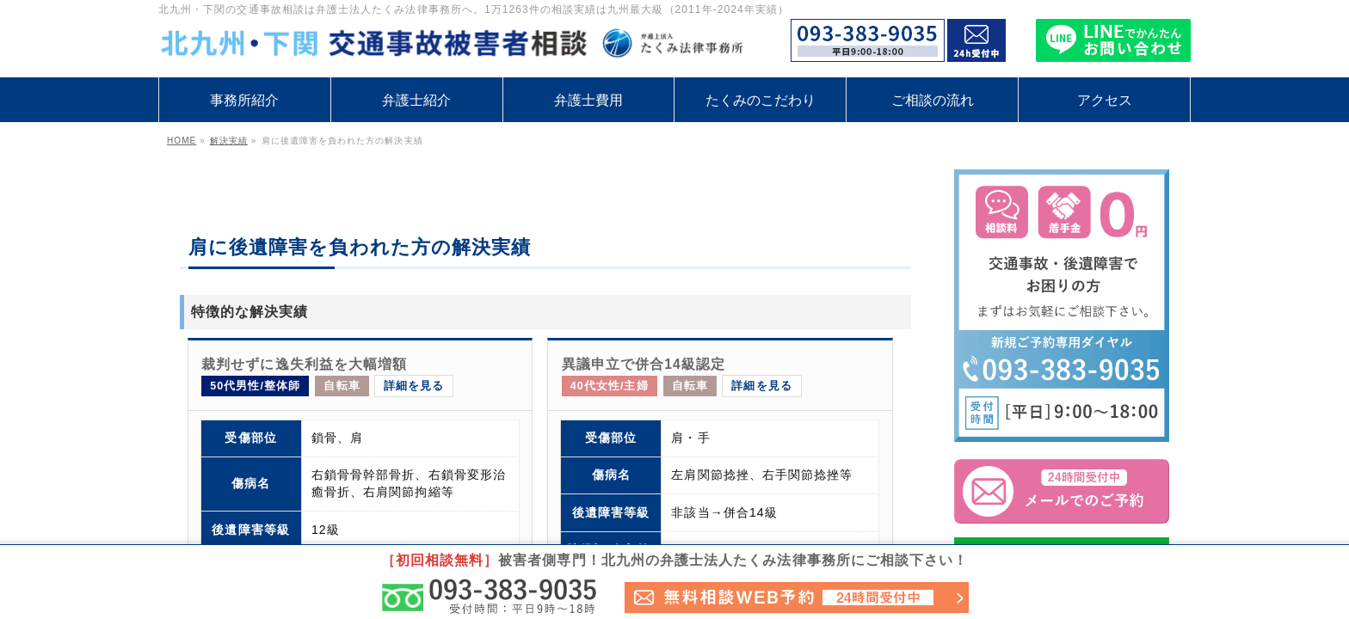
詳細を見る (414, 386)
